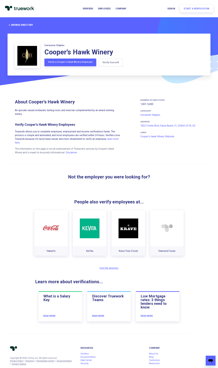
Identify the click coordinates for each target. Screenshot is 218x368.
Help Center (86, 360)
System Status (19, 364)
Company (121, 8)
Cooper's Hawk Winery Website (157, 136)
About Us (153, 353)
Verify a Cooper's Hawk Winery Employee (70, 62)
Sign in (171, 8)
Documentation (64, 361)
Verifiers (88, 8)
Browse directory (20, 25)
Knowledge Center (45, 361)
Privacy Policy (16, 361)
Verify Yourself (111, 62)
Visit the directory (109, 268)
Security (85, 363)
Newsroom (154, 363)
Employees (104, 8)
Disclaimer (71, 152)
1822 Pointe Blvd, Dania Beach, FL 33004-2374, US (167, 125)
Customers (154, 360)
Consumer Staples (150, 114)
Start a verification (196, 8)
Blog (151, 357)
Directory (30, 361)
